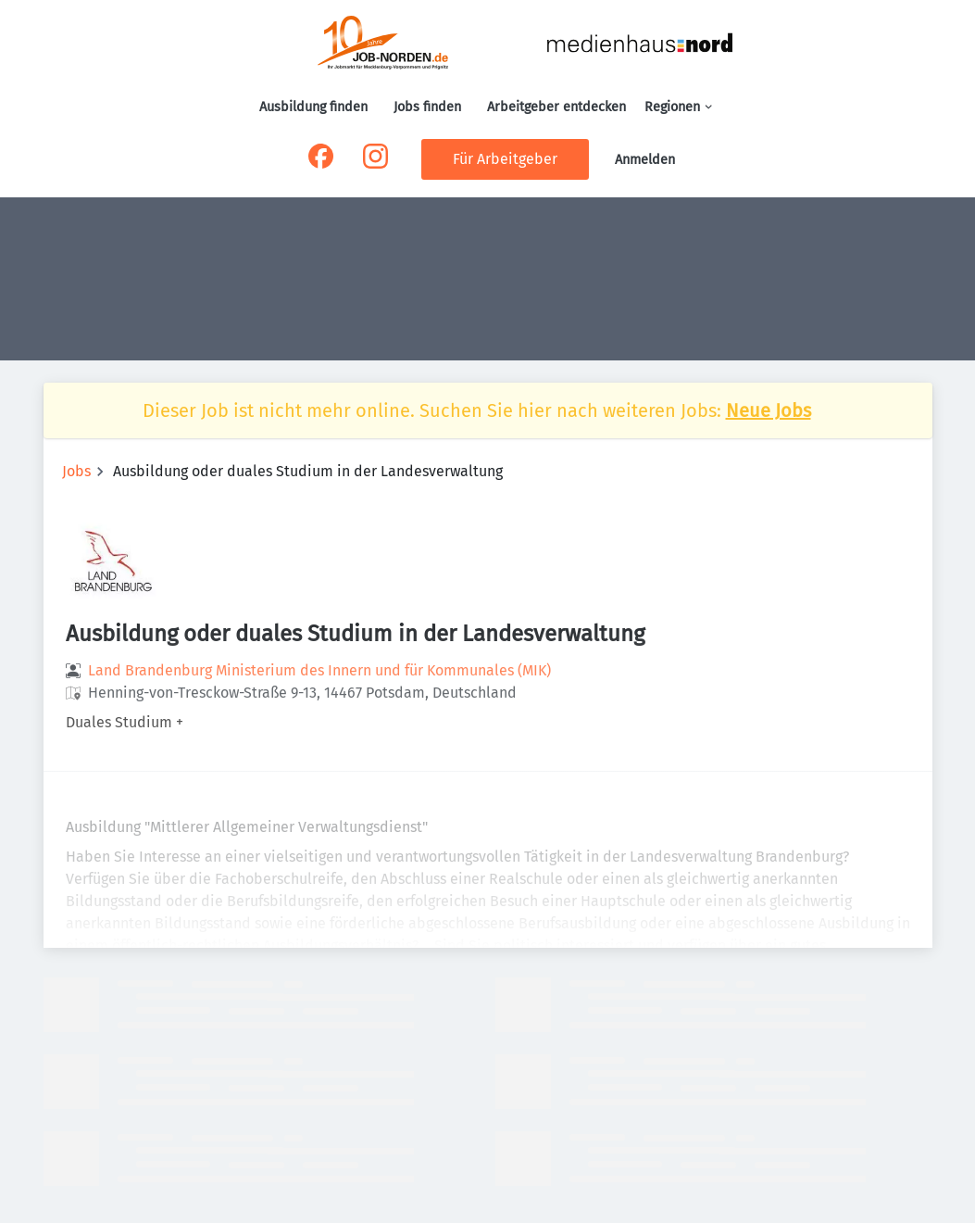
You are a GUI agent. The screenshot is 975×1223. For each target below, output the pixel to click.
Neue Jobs (768, 410)
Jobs (76, 471)
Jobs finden (427, 107)
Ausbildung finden (313, 107)
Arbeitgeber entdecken (556, 107)
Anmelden (645, 160)
